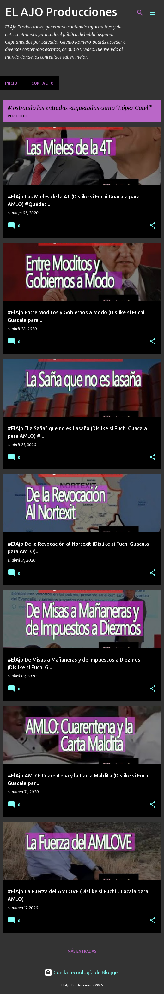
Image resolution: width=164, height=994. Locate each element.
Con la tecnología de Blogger (82, 972)
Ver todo (17, 116)
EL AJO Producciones (61, 11)
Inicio (11, 83)
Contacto (42, 83)
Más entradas (82, 951)
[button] (152, 226)
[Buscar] (140, 12)
